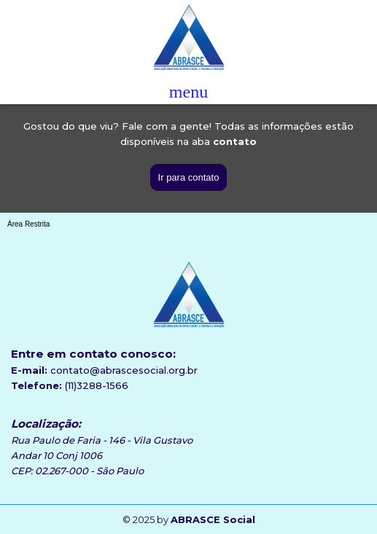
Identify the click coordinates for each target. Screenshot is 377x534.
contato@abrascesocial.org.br (124, 370)
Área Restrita (28, 224)
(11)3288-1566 (96, 385)
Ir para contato (188, 177)
